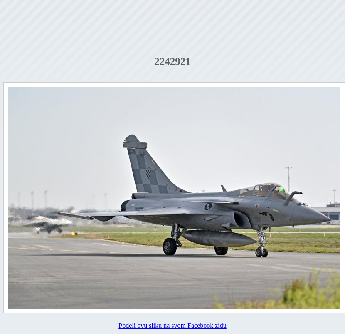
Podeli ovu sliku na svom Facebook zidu (172, 325)
